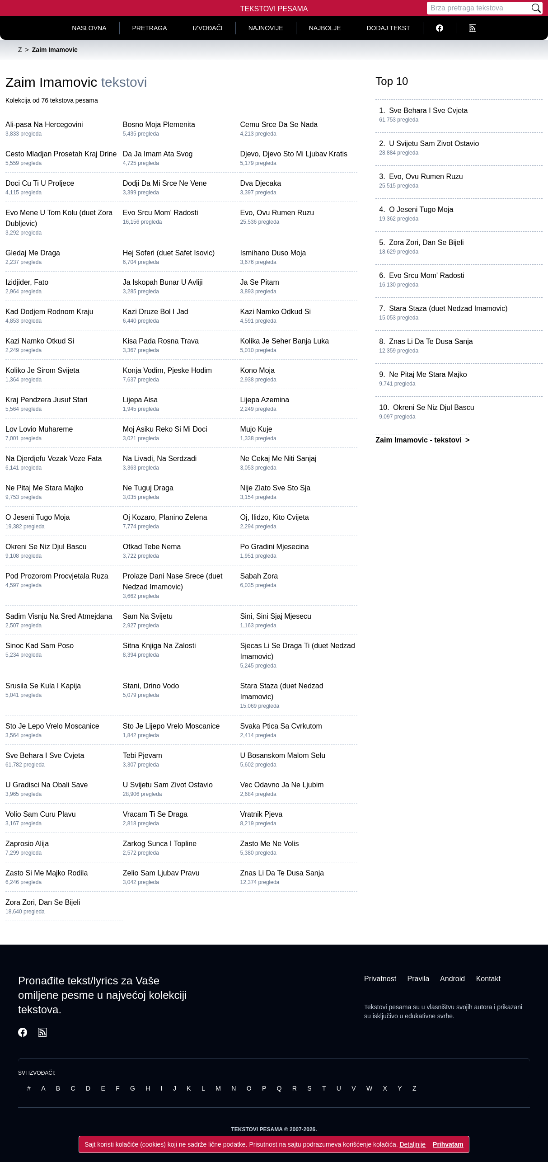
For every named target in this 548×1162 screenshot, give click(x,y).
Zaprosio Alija (27, 843)
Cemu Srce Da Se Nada (279, 124)
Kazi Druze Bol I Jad (155, 311)
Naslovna (89, 28)
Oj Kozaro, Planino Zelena (165, 517)
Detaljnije (412, 1144)
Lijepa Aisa (140, 400)
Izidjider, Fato (26, 282)
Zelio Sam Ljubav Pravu (161, 873)
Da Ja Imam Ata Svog (158, 154)
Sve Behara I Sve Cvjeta (44, 755)
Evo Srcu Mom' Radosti (160, 212)
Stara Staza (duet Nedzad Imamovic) (448, 308)
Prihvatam (448, 1144)
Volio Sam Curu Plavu (40, 814)
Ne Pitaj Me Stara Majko (44, 488)
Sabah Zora (259, 576)
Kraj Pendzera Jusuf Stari (46, 400)
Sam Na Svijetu (148, 616)
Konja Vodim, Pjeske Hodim (167, 370)
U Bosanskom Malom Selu (283, 755)
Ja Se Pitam (259, 282)
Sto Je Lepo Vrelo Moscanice (52, 726)
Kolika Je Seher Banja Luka (284, 341)
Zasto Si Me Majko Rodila (46, 873)
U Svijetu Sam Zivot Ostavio (168, 785)
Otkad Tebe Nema (152, 546)
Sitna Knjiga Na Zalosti (159, 645)
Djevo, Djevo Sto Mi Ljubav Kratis (293, 154)
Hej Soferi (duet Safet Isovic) (169, 253)
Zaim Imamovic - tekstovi (419, 440)
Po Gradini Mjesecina (274, 546)
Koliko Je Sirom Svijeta (42, 370)
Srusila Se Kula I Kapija (43, 686)
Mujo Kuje (256, 429)
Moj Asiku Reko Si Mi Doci (165, 429)
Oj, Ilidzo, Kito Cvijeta (274, 517)
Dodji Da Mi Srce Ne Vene (165, 183)
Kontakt (488, 979)
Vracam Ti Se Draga (155, 814)
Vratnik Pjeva (261, 814)
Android (452, 979)
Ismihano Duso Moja (273, 253)
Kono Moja (257, 370)
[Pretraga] (478, 8)
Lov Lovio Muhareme (39, 429)
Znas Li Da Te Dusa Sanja (282, 873)
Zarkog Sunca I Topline (160, 843)
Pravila (418, 979)
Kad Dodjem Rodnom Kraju (49, 311)
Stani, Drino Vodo (151, 686)
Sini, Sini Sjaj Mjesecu (275, 616)
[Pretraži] (536, 8)
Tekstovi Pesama (274, 9)
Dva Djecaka (260, 183)
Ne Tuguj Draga (148, 488)
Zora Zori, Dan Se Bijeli (42, 902)
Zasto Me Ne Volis (269, 843)
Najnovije (265, 28)
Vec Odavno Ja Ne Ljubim (282, 785)
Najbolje (325, 28)
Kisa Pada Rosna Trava (161, 341)
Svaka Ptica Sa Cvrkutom (281, 726)
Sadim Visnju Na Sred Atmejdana (58, 616)
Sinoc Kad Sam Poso (39, 645)
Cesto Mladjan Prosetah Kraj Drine (61, 154)
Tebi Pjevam (142, 755)
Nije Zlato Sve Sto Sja (275, 488)
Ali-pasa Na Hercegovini (44, 124)
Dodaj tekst (388, 28)
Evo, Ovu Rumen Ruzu (277, 212)
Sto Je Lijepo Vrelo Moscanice (171, 726)
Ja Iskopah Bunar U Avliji (163, 282)
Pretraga (149, 28)
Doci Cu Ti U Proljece (39, 183)
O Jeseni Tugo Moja (37, 517)
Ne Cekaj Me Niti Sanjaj (278, 458)
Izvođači (208, 28)
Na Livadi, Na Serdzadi (160, 458)
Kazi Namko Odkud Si (275, 311)
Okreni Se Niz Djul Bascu (46, 546)
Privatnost (380, 979)
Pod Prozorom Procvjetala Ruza (56, 576)
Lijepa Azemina (265, 400)
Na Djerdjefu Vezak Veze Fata (53, 458)
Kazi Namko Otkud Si (39, 341)
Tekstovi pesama (387, 1007)
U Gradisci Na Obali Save (46, 785)
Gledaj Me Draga (32, 253)
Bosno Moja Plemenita (159, 124)
